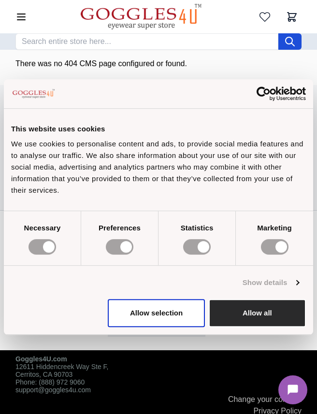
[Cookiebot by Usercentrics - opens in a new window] (263, 93)
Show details (265, 282)
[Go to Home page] (141, 16)
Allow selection (156, 313)
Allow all (257, 313)
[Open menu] (21, 17)
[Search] (290, 41)
